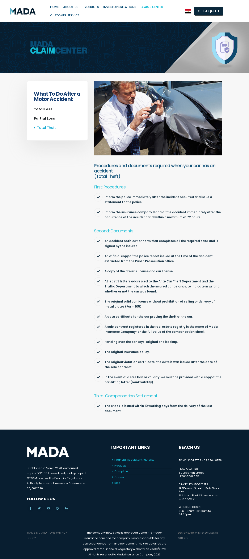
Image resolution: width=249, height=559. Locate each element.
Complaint (121, 471)
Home (54, 7)
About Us (70, 7)
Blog (117, 483)
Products (91, 7)
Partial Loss (44, 118)
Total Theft (46, 127)
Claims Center (151, 7)
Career (119, 477)
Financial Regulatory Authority (134, 459)
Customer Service (64, 15)
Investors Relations (119, 7)
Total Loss (43, 109)
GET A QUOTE (209, 11)
